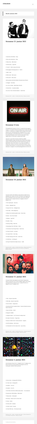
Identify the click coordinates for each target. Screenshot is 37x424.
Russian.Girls (13, 415)
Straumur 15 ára (12, 125)
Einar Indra (28, 247)
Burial (25, 414)
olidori (14, 96)
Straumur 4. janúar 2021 (15, 360)
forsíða (17, 96)
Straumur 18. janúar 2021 (16, 179)
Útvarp (22, 96)
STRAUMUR (6, 4)
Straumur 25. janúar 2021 (16, 41)
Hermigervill (9, 415)
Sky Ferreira (14, 332)
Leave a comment (27, 96)
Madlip (7, 332)
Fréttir (20, 96)
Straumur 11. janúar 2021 (16, 277)
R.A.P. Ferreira (10, 332)
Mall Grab (10, 248)
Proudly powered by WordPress (11, 422)
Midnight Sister (14, 248)
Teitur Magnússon (26, 248)
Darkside (27, 414)
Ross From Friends (20, 248)
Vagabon (18, 332)
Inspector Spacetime (27, 331)
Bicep (25, 247)
